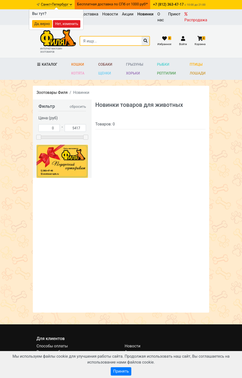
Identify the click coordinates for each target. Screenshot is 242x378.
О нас (160, 17)
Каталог (46, 64)
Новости (110, 14)
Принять (121, 371)
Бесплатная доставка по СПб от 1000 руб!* (112, 4)
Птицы (196, 64)
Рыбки (163, 64)
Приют (174, 14)
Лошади (198, 73)
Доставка (89, 14)
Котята (78, 73)
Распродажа (195, 17)
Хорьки (133, 73)
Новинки (145, 14)
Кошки (77, 64)
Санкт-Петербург (56, 4)
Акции (127, 14)
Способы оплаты (52, 346)
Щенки (104, 73)
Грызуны (134, 64)
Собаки (105, 64)
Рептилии (166, 73)
